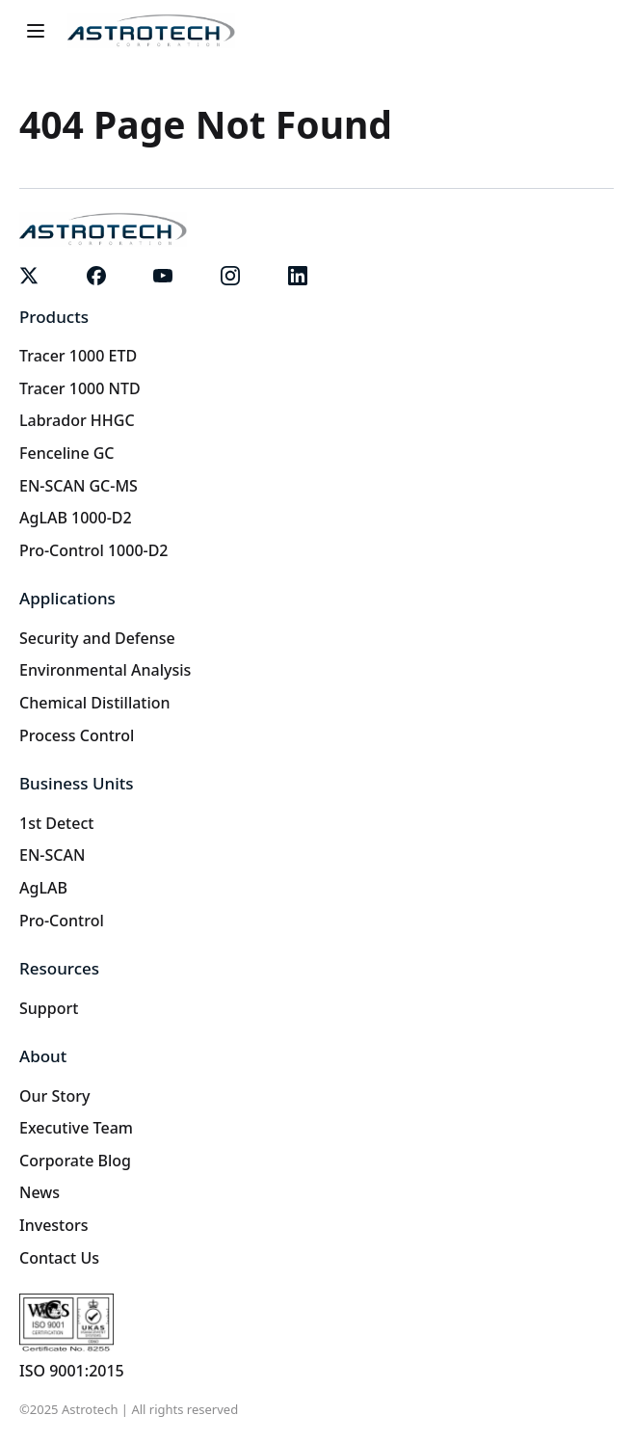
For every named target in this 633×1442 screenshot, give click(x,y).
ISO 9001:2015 (71, 1370)
